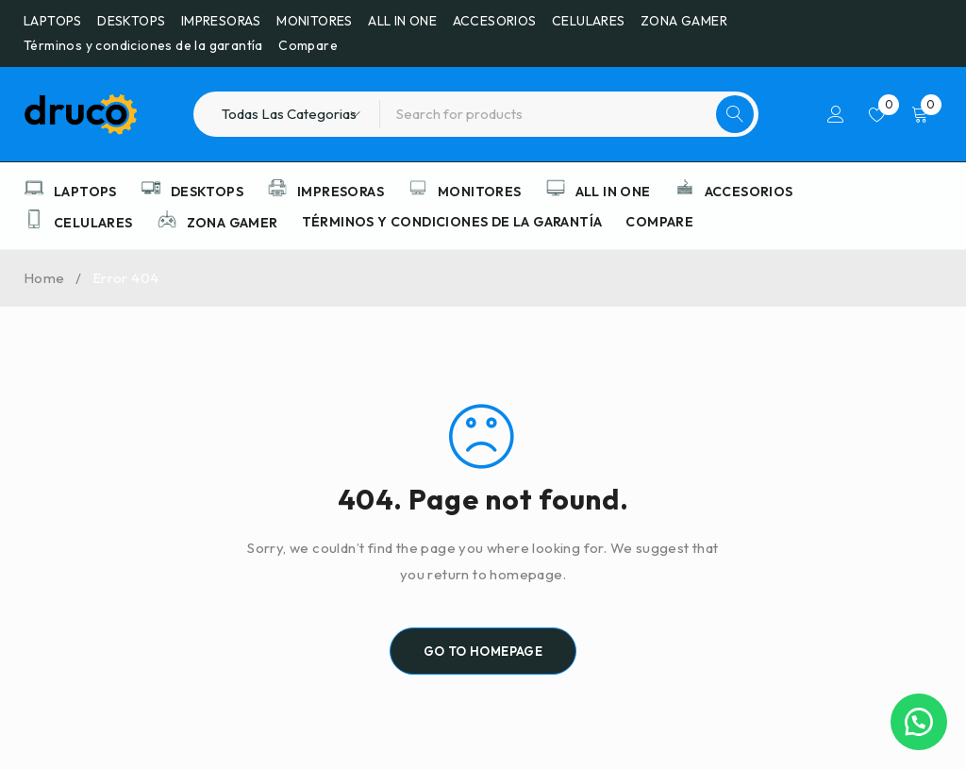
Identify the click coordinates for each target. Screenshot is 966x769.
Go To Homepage (483, 651)
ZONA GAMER (684, 20)
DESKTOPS (131, 20)
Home (44, 278)
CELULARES (588, 20)
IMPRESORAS (221, 20)
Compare (308, 45)
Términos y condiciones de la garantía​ (143, 45)
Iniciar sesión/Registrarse (836, 114)
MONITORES (314, 20)
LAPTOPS (53, 20)
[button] (919, 722)
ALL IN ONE (402, 20)
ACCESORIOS (495, 20)
